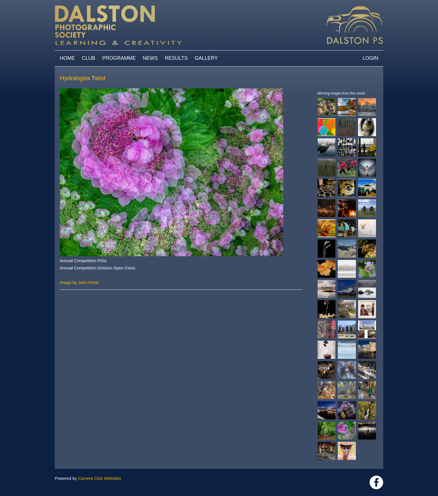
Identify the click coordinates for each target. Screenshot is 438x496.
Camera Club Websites (99, 478)
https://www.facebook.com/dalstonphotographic (376, 482)
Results (176, 58)
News (150, 58)
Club (88, 58)
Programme (119, 58)
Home (67, 58)
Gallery (206, 58)
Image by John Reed (79, 282)
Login (370, 58)
